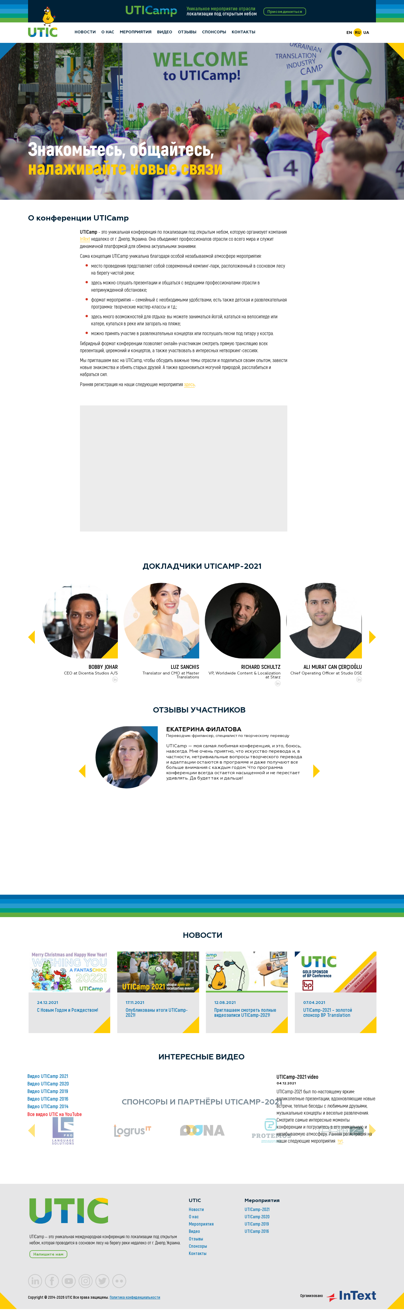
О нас (107, 32)
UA (366, 33)
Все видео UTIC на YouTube (176, 1115)
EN (349, 33)
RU (358, 33)
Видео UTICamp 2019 (169, 1092)
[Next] (372, 638)
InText (85, 239)
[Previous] (31, 638)
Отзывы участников (199, 711)
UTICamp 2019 (200, 1259)
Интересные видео (323, 1058)
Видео (164, 32)
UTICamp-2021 (200, 1244)
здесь (189, 385)
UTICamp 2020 (200, 1252)
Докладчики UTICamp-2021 (202, 567)
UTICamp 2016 (200, 1266)
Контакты (243, 32)
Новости (85, 32)
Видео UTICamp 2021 (169, 1076)
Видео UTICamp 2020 (169, 1084)
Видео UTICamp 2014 (169, 1107)
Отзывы (187, 32)
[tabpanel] (202, 121)
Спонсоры (214, 32)
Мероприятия (136, 32)
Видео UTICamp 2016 (169, 1099)
